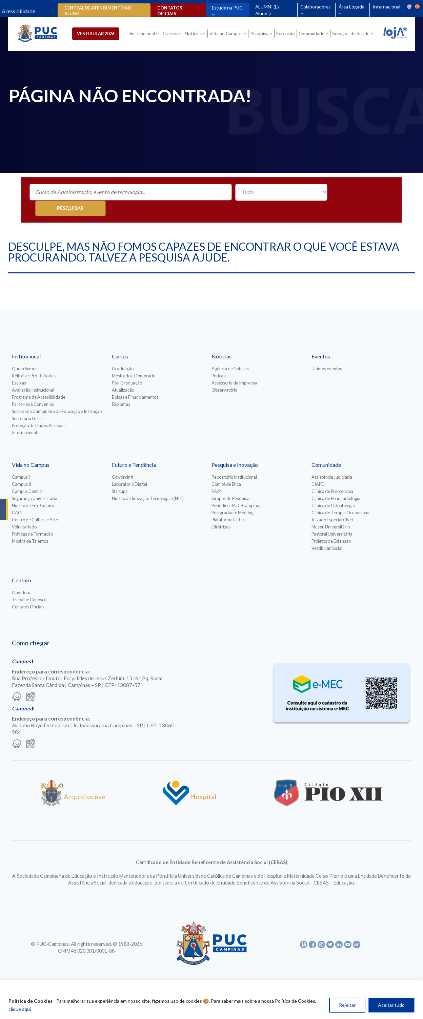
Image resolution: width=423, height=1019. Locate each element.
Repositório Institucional (234, 461)
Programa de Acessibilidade (38, 381)
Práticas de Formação (32, 518)
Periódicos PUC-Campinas (236, 490)
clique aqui (19, 1009)
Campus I (21, 461)
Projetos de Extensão (331, 525)
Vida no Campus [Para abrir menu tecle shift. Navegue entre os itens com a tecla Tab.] (226, 34)
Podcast (219, 360)
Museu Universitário (330, 511)
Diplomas (121, 389)
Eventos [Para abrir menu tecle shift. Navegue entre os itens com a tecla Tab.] (320, 341)
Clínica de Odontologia (333, 490)
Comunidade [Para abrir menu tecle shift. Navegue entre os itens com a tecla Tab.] (312, 34)
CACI (17, 497)
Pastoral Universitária (331, 518)
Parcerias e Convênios (33, 389)
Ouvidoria (22, 577)
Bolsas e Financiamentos (135, 381)
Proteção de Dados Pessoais (38, 410)
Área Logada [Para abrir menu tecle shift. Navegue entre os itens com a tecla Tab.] (351, 6)
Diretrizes (221, 511)
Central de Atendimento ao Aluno (98, 10)
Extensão (286, 34)
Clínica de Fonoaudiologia (335, 483)
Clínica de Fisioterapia (332, 476)
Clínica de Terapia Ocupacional (340, 497)
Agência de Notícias (230, 353)
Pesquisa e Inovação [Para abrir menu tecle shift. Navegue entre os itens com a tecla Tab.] (235, 449)
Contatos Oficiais (28, 591)
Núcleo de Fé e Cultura (33, 490)
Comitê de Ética (226, 469)
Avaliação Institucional (33, 374)
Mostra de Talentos (30, 525)
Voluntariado (24, 511)
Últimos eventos (326, 353)
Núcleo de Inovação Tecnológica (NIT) (148, 483)
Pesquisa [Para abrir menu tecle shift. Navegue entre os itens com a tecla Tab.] (260, 34)
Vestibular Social (326, 533)
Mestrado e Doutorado (133, 360)
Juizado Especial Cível (332, 504)
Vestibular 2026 (100, 34)
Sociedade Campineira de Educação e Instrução (57, 396)
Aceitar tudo (391, 1005)
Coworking (122, 461)
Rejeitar (347, 1005)
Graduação (123, 353)
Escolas (19, 367)
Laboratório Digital (129, 469)
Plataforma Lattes (228, 504)
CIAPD (318, 469)
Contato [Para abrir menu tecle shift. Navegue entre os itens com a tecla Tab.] (21, 565)
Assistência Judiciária (331, 461)
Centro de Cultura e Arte (35, 504)
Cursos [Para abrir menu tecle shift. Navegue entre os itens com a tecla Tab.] (171, 34)
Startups (119, 476)
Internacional (386, 6)
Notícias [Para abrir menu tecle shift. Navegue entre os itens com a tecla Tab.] (194, 34)
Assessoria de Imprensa (234, 367)
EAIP (216, 476)
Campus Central (27, 476)
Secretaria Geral (27, 403)
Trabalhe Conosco (29, 584)
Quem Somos (24, 353)
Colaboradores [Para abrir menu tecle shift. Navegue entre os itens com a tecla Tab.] (315, 6)
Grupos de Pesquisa (230, 483)
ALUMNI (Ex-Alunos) (268, 10)
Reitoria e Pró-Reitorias (34, 360)
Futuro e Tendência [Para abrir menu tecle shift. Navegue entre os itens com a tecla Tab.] (134, 449)
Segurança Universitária (34, 483)
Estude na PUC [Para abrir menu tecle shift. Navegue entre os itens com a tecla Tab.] (225, 8)
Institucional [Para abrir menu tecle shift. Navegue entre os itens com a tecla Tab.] (143, 34)
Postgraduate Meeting (233, 497)
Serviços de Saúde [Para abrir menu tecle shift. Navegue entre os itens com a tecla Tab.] (351, 34)
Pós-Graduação (127, 367)
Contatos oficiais (168, 10)
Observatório (224, 374)
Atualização (123, 374)
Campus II (21, 469)
